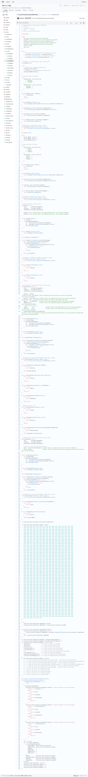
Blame (71, 23)
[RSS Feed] (60, 6)
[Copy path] (58, 14)
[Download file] (81, 23)
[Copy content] (83, 23)
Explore (8, 1)
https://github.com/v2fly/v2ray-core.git (14, 7)
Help (13, 1)
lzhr (6, 5)
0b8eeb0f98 (28, 18)
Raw (67, 23)
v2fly (9, 5)
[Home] (3, 2)
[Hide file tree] (3, 15)
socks (49, 14)
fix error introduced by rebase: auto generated (43, 18)
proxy (45, 14)
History (76, 23)
